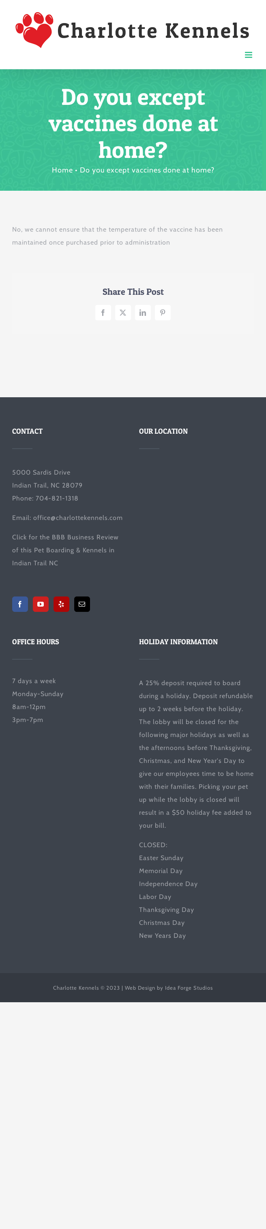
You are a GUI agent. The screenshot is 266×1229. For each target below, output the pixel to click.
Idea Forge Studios (189, 987)
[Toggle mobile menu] (249, 55)
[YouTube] (41, 604)
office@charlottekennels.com (78, 518)
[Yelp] (61, 604)
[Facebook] (20, 604)
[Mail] (82, 604)
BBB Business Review (85, 537)
